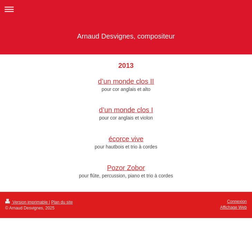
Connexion (237, 201)
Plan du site (62, 202)
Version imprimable (27, 202)
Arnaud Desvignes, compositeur (126, 36)
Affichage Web (233, 207)
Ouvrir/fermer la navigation (126, 9)
